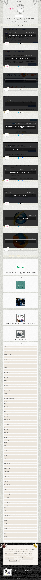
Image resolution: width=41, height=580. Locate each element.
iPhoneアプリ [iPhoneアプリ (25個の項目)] (17, 551)
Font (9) (5, 380)
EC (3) (5, 375)
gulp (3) (5, 401)
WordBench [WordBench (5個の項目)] (25, 553)
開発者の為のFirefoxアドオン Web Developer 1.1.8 (20, 81)
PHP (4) (5, 442)
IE (29, 192)
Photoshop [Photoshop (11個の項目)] (31, 551)
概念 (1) (5, 533)
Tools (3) (5, 455)
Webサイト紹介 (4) (7, 463)
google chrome (28, 32)
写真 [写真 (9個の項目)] (19, 560)
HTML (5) (5, 403)
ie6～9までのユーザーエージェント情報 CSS (20, 195)
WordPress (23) (6, 471)
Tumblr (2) (6, 458)
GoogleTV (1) (6, 393)
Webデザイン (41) (7, 468)
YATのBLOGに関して (27, 570)
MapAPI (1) (6, 432)
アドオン (27, 78)
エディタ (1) (6, 481)
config (30, 238)
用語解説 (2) (6, 536)
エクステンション (20, 32)
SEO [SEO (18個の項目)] (6, 553)
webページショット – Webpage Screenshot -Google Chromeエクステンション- (20, 58)
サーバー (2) (6, 489)
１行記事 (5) (6, 346)
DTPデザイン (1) (7, 372)
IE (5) (5, 411)
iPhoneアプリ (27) (7, 419)
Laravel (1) (6, 429)
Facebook (22, 1)
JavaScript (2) (6, 424)
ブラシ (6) (5, 510)
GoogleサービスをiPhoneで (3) (9, 398)
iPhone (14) (6, 416)
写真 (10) (5, 523)
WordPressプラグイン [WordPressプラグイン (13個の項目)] (9, 555)
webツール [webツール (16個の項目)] (21, 553)
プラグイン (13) (6, 507)
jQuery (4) (5, 427)
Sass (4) (5, 445)
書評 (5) (5, 528)
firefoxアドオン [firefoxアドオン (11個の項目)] (14, 549)
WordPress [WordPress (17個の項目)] (30, 553)
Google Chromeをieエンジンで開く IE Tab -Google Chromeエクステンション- (20, 35)
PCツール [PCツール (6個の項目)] (27, 551)
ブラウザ (34, 169)
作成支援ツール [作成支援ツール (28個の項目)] (13, 560)
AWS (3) (5, 359)
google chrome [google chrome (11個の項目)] (26, 549)
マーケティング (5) (7, 515)
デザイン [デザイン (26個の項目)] (23, 557)
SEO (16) (5, 450)
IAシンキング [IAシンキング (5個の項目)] (6, 551)
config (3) (5, 364)
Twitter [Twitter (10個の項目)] (9, 553)
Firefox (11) (6, 377)
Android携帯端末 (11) (7, 354)
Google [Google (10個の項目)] (21, 549)
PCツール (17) (6, 437)
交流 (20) (5, 520)
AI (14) (5, 349)
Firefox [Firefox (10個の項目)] (9, 549)
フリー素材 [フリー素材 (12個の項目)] (7, 558)
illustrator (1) (6, 414)
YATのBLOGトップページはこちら (17, 571)
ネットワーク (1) (7, 502)
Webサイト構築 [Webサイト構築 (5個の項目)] (15, 553)
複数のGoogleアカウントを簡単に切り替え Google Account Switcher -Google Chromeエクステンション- (20, 127)
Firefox (25, 78)
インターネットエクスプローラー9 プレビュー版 (20, 218)
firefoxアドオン (33, 78)
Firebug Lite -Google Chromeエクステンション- (20, 149)
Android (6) (6, 351)
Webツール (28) (6, 466)
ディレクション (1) (7, 494)
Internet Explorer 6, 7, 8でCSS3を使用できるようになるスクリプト (20, 172)
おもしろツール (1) (7, 484)
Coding (32, 169)
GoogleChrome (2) (7, 390)
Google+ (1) (6, 388)
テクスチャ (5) (6, 497)
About (18, 1)
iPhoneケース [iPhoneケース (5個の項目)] (23, 551)
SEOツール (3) (6, 453)
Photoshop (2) (6, 440)
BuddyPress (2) (6, 362)
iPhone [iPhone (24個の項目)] (11, 551)
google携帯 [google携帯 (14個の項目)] (32, 549)
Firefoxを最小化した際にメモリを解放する (20, 241)
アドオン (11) (6, 476)
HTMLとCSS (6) (6, 406)
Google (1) (6, 385)
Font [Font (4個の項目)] (18, 549)
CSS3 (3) (5, 367)
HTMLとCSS (25, 169)
